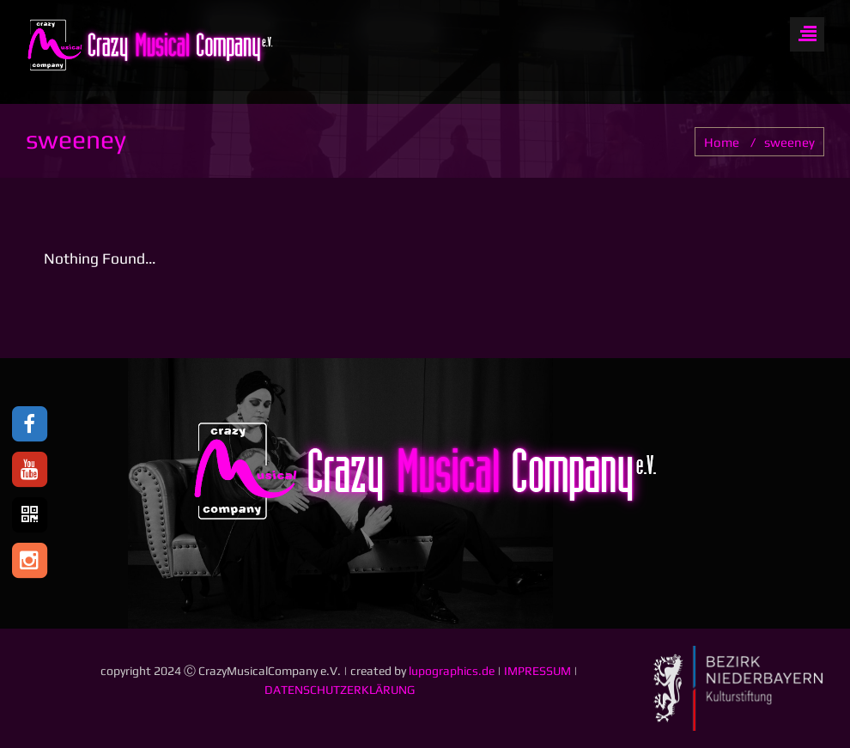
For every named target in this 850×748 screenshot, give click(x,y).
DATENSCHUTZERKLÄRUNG (339, 689)
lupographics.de (452, 671)
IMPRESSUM (537, 671)
